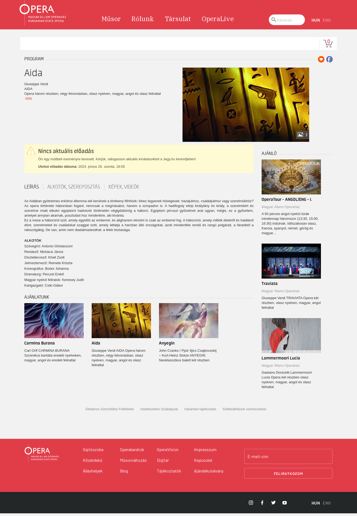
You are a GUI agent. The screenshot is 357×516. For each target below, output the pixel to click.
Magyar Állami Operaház (281, 210)
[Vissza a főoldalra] (42, 456)
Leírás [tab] (31, 190)
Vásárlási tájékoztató (200, 412)
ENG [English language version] (327, 22)
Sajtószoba (93, 452)
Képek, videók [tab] (123, 190)
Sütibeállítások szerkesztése (244, 412)
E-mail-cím (257, 459)
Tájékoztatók (169, 473)
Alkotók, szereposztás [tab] (73, 190)
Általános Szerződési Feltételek (109, 412)
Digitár (163, 462)
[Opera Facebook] (262, 505)
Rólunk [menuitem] (142, 21)
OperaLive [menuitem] (218, 21)
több (28, 101)
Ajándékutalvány (208, 473)
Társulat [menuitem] (178, 21)
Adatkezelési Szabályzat (159, 412)
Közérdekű (92, 462)
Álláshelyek (93, 473)
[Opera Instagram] (251, 505)
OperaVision (167, 452)
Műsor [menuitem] (111, 21)
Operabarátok (132, 452)
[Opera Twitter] (273, 505)
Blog (124, 473)
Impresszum (205, 452)
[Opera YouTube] (284, 505)
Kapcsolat (203, 462)
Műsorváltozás (133, 462)
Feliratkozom (288, 476)
